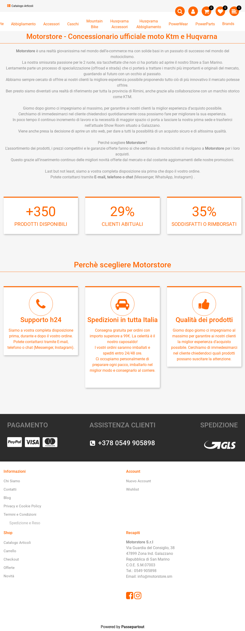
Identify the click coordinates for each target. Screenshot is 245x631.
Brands (228, 23)
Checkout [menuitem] (11, 559)
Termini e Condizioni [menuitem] (20, 514)
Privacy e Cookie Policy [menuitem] (22, 506)
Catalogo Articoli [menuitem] (17, 543)
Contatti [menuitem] (10, 489)
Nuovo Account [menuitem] (138, 481)
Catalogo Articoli (20, 6)
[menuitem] (24, 523)
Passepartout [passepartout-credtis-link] (132, 627)
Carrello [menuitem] (10, 551)
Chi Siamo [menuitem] (12, 481)
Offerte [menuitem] (9, 568)
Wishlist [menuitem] (132, 489)
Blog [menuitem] (7, 498)
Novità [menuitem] (9, 576)
